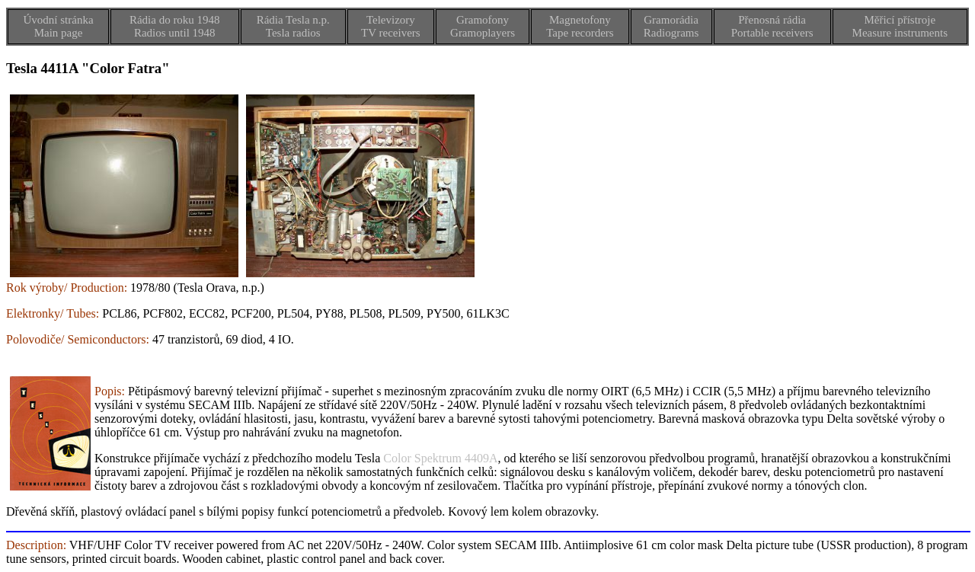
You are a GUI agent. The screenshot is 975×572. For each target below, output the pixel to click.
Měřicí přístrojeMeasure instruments (900, 26)
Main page (58, 33)
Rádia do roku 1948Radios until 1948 (174, 26)
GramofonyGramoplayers (482, 26)
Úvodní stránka (58, 20)
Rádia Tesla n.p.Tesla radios (293, 26)
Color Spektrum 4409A (440, 458)
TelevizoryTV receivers (390, 26)
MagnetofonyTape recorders (579, 26)
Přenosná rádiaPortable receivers (772, 26)
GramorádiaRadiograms (671, 26)
